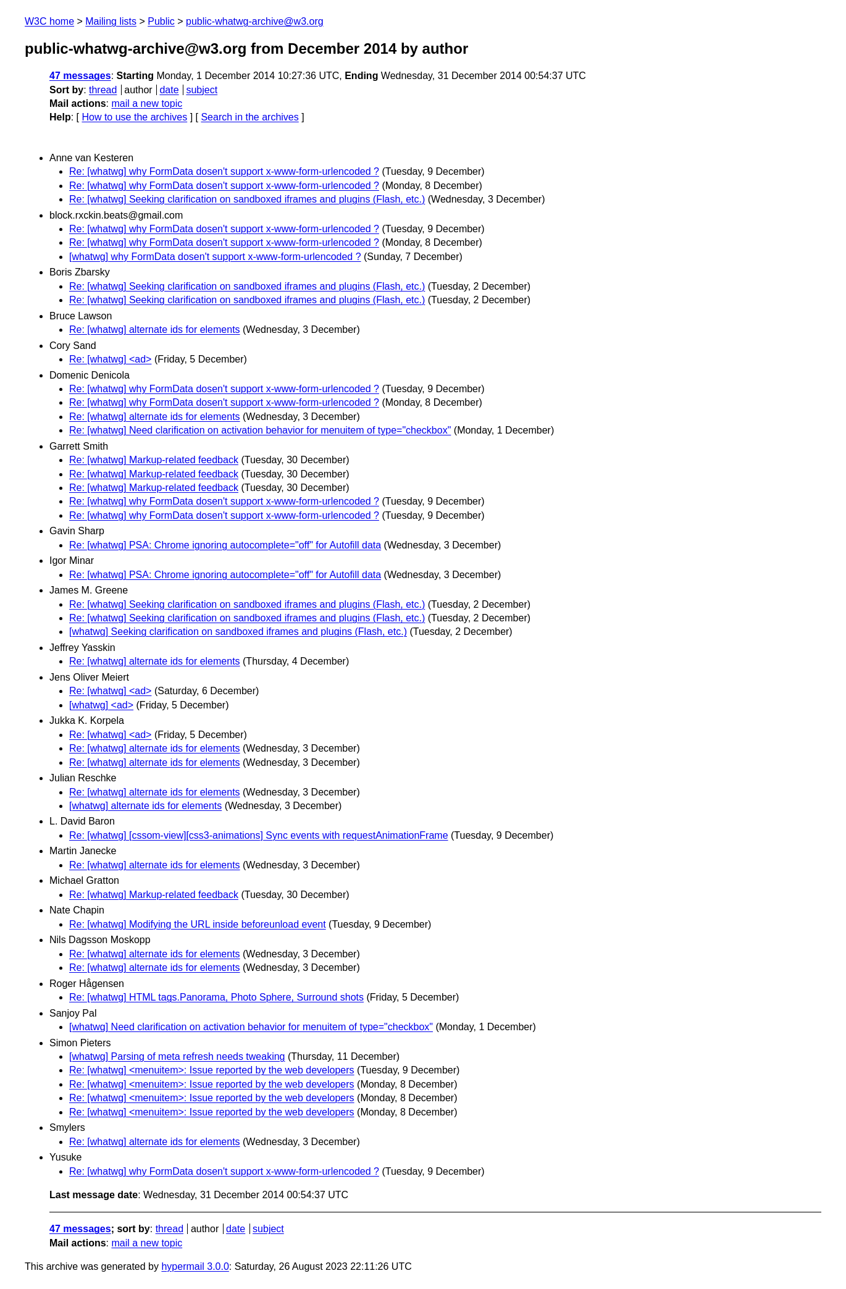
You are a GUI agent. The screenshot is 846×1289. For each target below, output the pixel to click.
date (168, 90)
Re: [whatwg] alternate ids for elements (154, 329)
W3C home (49, 21)
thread (103, 90)
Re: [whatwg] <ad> (110, 359)
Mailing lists (110, 21)
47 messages (80, 75)
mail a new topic (146, 103)
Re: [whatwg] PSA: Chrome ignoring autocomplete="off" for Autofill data (225, 545)
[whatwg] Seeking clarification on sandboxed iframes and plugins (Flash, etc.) (238, 631)
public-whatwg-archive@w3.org (255, 21)
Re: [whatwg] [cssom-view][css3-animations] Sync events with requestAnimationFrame (258, 835)
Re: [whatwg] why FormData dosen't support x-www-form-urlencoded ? (224, 171)
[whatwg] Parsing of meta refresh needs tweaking (177, 1056)
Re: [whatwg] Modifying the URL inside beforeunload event (197, 924)
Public (161, 21)
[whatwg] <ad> (101, 705)
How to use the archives (134, 117)
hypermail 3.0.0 (194, 1266)
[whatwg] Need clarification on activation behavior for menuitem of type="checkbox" (251, 1027)
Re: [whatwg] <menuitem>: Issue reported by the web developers (211, 1070)
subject (201, 90)
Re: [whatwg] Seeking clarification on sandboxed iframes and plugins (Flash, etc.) (247, 199)
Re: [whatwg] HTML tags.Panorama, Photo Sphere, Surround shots (216, 997)
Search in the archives (249, 117)
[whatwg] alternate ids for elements (145, 805)
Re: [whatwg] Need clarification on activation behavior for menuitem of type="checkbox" (260, 430)
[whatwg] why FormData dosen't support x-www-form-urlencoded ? (215, 256)
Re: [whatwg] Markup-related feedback (153, 460)
